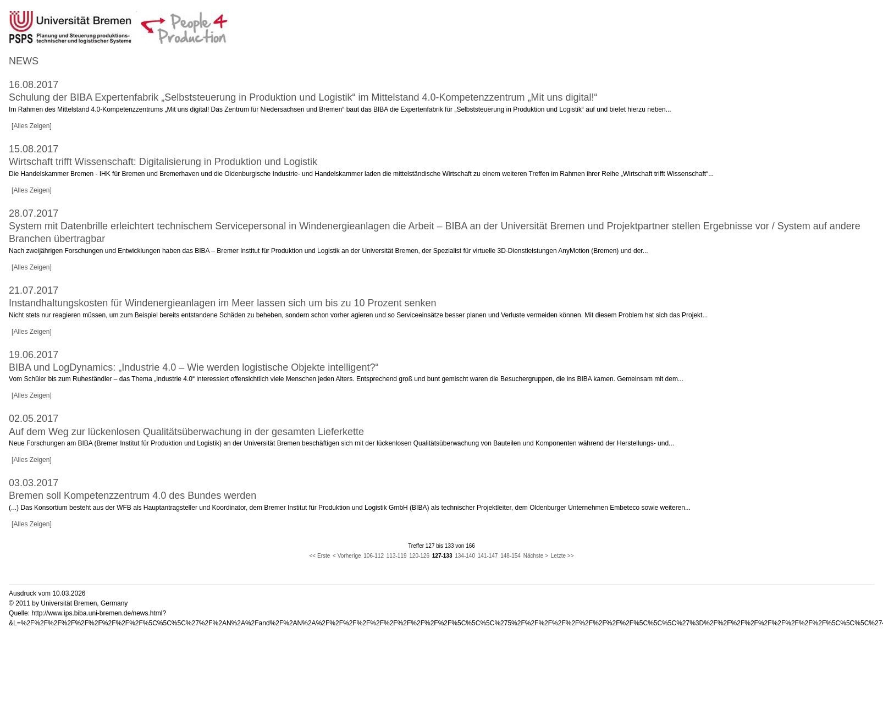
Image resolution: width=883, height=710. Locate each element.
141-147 (488, 556)
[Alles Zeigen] (32, 126)
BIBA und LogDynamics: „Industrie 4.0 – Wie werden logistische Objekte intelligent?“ (193, 367)
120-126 (419, 556)
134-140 (465, 556)
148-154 (510, 556)
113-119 (397, 556)
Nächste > (535, 556)
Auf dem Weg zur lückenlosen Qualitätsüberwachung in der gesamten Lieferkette (186, 431)
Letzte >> (562, 556)
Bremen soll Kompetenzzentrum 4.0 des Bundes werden (132, 495)
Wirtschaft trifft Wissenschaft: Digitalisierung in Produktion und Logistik (163, 161)
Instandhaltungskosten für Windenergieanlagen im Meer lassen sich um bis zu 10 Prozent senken (222, 303)
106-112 (373, 556)
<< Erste (320, 556)
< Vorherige (347, 556)
